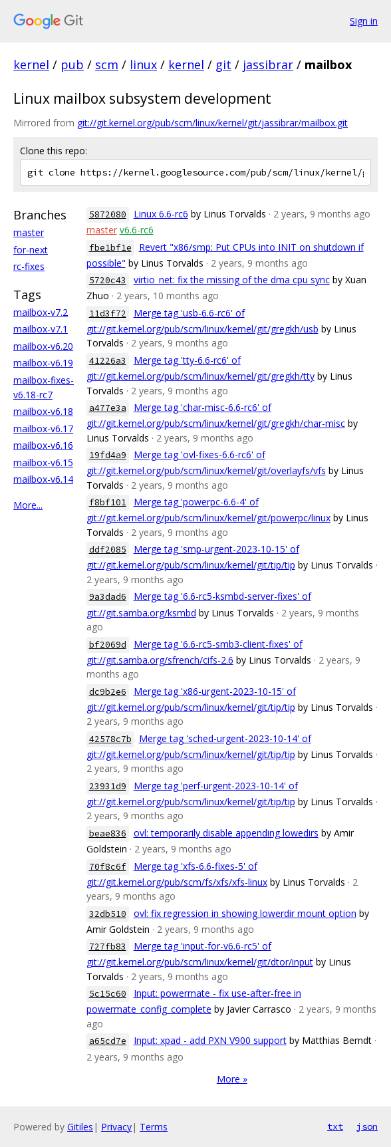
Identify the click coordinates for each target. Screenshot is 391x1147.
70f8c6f (107, 866)
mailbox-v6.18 (43, 411)
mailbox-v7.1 (40, 328)
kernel (31, 64)
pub (72, 64)
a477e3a (107, 408)
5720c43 (107, 280)
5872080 (107, 214)
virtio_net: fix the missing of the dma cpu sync (232, 279)
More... (28, 505)
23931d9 (107, 786)
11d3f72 (107, 313)
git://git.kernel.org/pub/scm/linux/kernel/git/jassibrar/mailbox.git (212, 122)
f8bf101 (107, 502)
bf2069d (107, 644)
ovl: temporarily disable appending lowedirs (226, 833)
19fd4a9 (107, 455)
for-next (30, 249)
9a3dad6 (107, 596)
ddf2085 (107, 549)
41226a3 (107, 360)
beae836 (107, 833)
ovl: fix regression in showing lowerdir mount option (245, 913)
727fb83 (107, 946)
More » (232, 1079)
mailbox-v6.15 (43, 462)
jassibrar (268, 64)
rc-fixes (29, 266)
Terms (154, 1126)
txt (335, 1126)
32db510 (107, 914)
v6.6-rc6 (137, 229)
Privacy (116, 1126)
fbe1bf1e (110, 247)
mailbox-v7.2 (40, 312)
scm (106, 64)
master (28, 232)
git (223, 64)
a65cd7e (107, 1041)
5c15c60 (107, 993)
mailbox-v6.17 (43, 428)
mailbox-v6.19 (43, 362)
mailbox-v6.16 (43, 445)
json (367, 1126)
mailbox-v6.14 (43, 479)
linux (143, 64)
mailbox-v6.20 (43, 346)
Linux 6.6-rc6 (161, 213)
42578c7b (110, 739)
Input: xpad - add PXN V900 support (210, 1040)
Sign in (364, 21)
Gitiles (80, 1126)
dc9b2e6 (107, 692)
